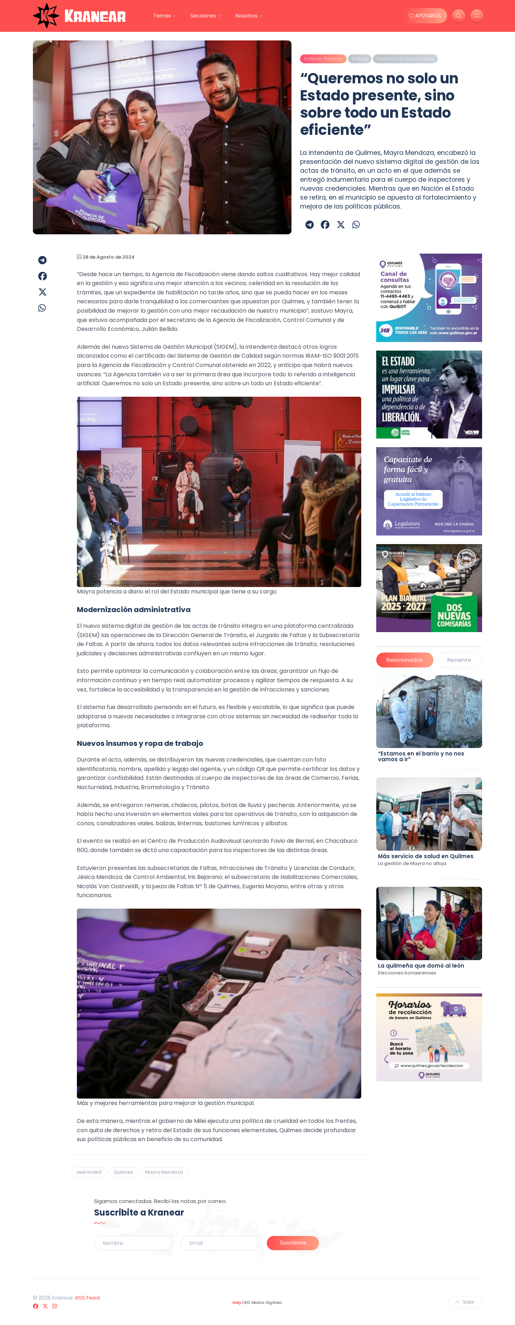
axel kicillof (89, 1172)
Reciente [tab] (459, 660)
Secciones (203, 15)
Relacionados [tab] (405, 660)
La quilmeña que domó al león (421, 965)
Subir (465, 1302)
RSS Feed (87, 1297)
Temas (162, 15)
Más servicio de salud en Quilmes (426, 856)
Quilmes (123, 1172)
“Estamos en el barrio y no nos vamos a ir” (421, 756)
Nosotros (247, 15)
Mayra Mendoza (164, 1172)
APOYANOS (425, 16)
